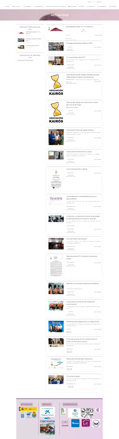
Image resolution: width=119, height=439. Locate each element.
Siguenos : (90, 1)
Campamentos (38, 6)
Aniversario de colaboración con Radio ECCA (82, 322)
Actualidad (27, 6)
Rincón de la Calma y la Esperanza (56, 6)
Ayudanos (91, 6)
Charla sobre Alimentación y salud (79, 152)
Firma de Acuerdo (73, 376)
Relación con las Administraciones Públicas (82, 283)
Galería (81, 6)
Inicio (7, 6)
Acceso (99, 1)
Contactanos (113, 6)
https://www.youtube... (72, 107)
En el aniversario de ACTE (75, 57)
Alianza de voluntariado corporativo (79, 359)
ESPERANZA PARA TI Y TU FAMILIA (79, 27)
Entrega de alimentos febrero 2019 (79, 43)
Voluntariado (72, 6)
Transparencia (102, 6)
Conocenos (17, 6)
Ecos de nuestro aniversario (76, 239)
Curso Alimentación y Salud (76, 169)
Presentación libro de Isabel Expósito (80, 130)
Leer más (98, 35)
